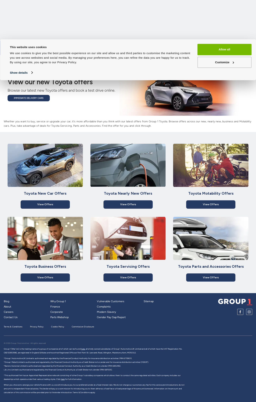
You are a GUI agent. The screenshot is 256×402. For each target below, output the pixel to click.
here (63, 379)
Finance (55, 306)
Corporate (56, 312)
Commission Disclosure (83, 327)
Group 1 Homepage (21, 59)
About (7, 306)
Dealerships (242, 59)
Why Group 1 (58, 301)
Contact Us (11, 317)
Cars (104, 59)
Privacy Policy (37, 327)
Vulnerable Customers (110, 301)
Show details (19, 33)
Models (121, 59)
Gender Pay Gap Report (111, 317)
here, (83, 349)
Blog (6, 301)
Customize (224, 22)
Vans (164, 59)
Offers (220, 59)
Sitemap (149, 301)
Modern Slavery (106, 312)
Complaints (104, 306)
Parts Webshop (59, 317)
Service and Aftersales (191, 59)
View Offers (45, 204)
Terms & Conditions (13, 327)
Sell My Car (143, 59)
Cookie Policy (57, 327)
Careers (8, 312)
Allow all (224, 10)
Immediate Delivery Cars (29, 98)
